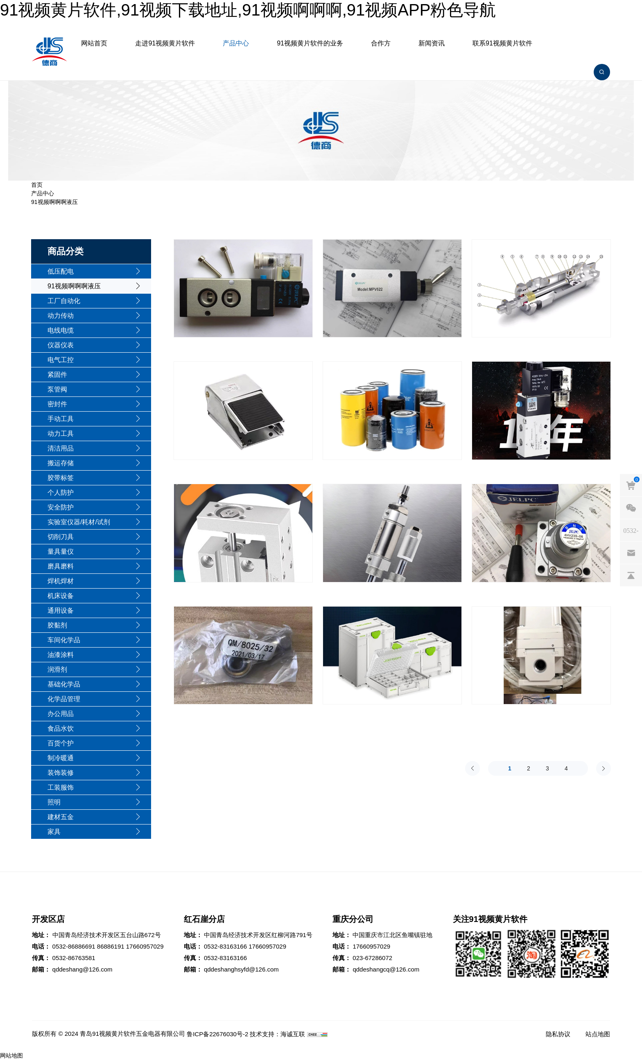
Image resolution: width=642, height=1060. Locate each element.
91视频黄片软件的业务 (310, 43)
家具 (54, 831)
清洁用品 (60, 448)
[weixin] (631, 508)
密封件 (57, 404)
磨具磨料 (60, 566)
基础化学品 (63, 684)
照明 (54, 802)
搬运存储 (60, 463)
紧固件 (57, 374)
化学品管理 (63, 698)
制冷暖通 (60, 757)
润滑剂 (57, 669)
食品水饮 (60, 728)
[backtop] (631, 575)
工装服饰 (60, 787)
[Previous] (472, 768)
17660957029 (145, 946)
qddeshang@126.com (82, 969)
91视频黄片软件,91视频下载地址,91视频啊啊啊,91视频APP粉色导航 (248, 10)
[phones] (631, 530)
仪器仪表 (60, 345)
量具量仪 (60, 551)
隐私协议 (558, 1034)
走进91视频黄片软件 (165, 43)
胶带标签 (60, 477)
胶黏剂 (57, 625)
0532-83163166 (225, 946)
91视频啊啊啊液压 (54, 202)
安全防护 (60, 507)
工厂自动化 (63, 300)
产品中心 (236, 43)
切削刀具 (60, 536)
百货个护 (60, 743)
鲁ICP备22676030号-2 (217, 1034)
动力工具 (60, 433)
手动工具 (60, 418)
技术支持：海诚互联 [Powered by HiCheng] (277, 1034)
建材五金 (60, 816)
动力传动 (60, 315)
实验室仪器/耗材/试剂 (78, 522)
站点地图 (597, 1034)
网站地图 (11, 1055)
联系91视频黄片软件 (502, 43)
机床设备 (60, 595)
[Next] (603, 768)
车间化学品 (63, 639)
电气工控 (60, 359)
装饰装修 (60, 772)
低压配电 (60, 271)
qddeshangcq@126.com (386, 969)
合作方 (381, 43)
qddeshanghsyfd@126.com (241, 969)
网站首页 (94, 43)
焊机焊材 (60, 581)
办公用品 (60, 713)
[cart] (631, 485)
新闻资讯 (431, 43)
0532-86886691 (73, 946)
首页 (37, 184)
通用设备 (60, 610)
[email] (631, 553)
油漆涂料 (60, 654)
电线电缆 (60, 330)
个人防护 (60, 492)
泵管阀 (57, 389)
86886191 (110, 946)
